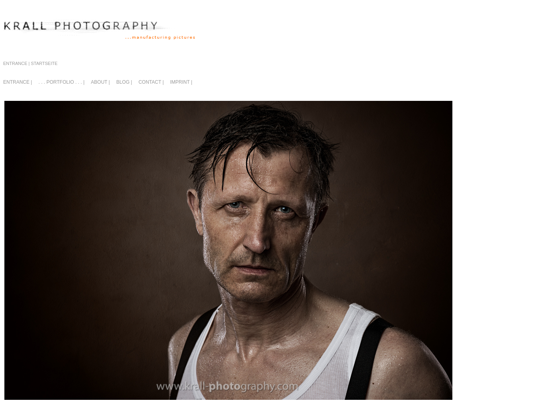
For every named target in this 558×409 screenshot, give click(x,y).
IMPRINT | (181, 82)
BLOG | (124, 82)
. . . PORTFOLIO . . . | (61, 82)
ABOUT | (100, 82)
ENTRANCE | (17, 82)
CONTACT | (150, 82)
